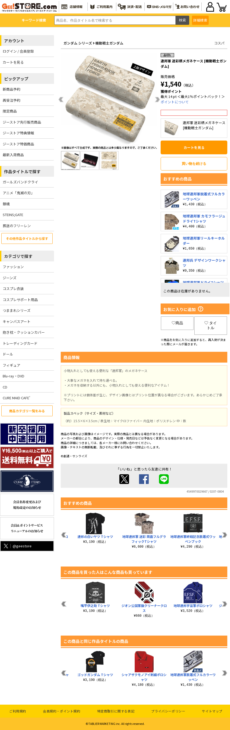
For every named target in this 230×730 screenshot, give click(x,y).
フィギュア (11, 365)
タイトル (210, 325)
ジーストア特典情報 (18, 132)
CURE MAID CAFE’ (16, 397)
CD (5, 387)
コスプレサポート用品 (20, 299)
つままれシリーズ (17, 310)
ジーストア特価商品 (18, 143)
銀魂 (6, 203)
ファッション (13, 266)
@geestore (17, 545)
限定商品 (10, 111)
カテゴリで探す (18, 256)
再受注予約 (11, 100)
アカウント (14, 40)
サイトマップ (212, 711)
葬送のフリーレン (17, 225)
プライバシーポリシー (168, 711)
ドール (8, 354)
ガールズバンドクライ (20, 182)
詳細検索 (200, 20)
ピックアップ (16, 78)
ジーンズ (9, 277)
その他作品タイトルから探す (27, 238)
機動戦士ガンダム (109, 43)
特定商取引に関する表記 (116, 711)
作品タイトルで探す (22, 171)
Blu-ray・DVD (13, 375)
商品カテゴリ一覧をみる (27, 410)
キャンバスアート (17, 321)
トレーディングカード (20, 343)
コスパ (219, 43)
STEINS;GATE (13, 214)
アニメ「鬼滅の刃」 (18, 192)
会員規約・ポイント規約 (61, 711)
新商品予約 (11, 89)
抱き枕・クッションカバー (24, 332)
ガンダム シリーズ (77, 43)
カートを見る (13, 62)
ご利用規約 (17, 711)
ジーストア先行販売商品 (22, 122)
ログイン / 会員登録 (18, 51)
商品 (177, 323)
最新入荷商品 (13, 154)
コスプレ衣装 (13, 288)
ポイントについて (175, 101)
